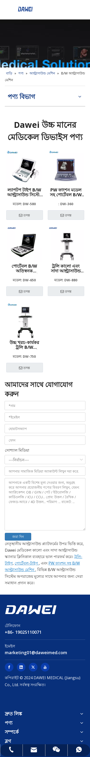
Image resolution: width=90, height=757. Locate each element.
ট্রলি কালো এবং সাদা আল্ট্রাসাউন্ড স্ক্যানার (66, 268)
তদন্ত (24, 215)
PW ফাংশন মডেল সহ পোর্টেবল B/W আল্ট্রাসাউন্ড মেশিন (65, 192)
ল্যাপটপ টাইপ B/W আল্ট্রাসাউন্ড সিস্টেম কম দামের (24, 192)
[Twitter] (33, 667)
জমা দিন (18, 536)
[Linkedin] (21, 667)
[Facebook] (9, 667)
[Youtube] (45, 667)
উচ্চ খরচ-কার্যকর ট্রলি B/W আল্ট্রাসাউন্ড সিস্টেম (24, 345)
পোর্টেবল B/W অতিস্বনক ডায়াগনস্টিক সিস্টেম (24, 268)
